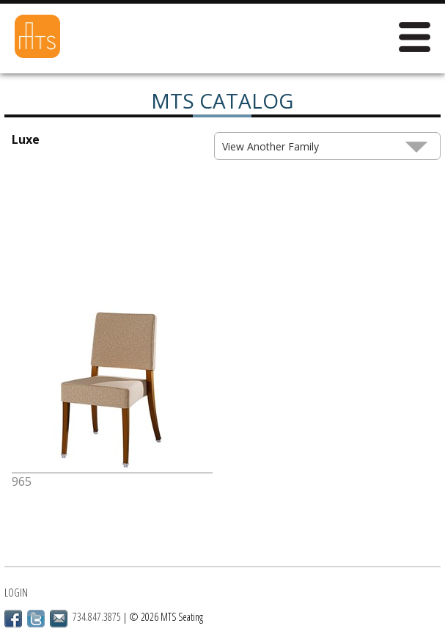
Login (16, 593)
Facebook (13, 618)
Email (58, 618)
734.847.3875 (97, 617)
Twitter (36, 618)
